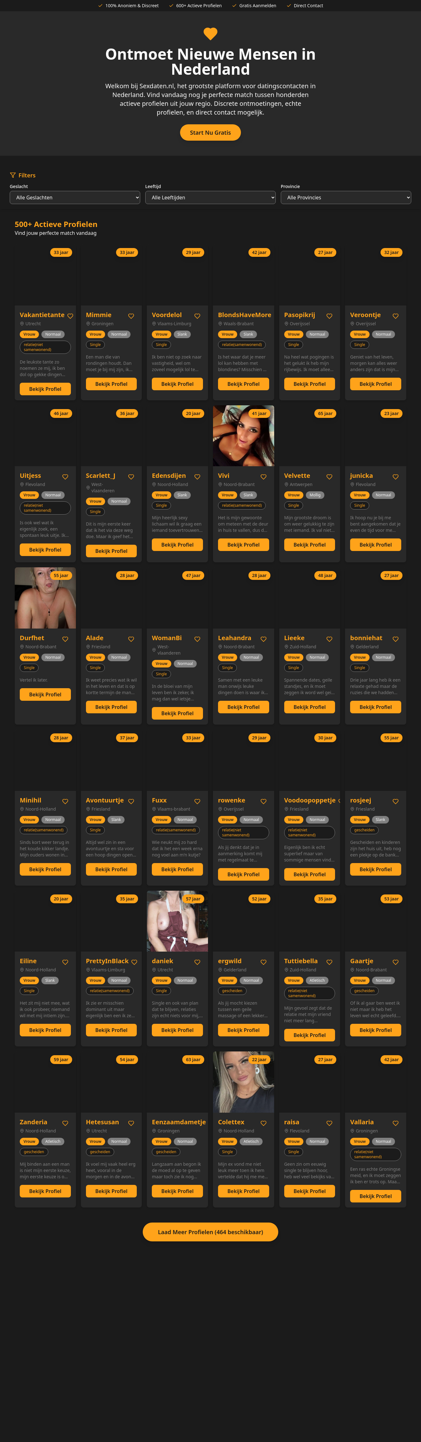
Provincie (290, 186)
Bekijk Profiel (45, 389)
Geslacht (19, 186)
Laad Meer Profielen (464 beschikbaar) (210, 1232)
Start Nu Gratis (210, 132)
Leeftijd (153, 186)
